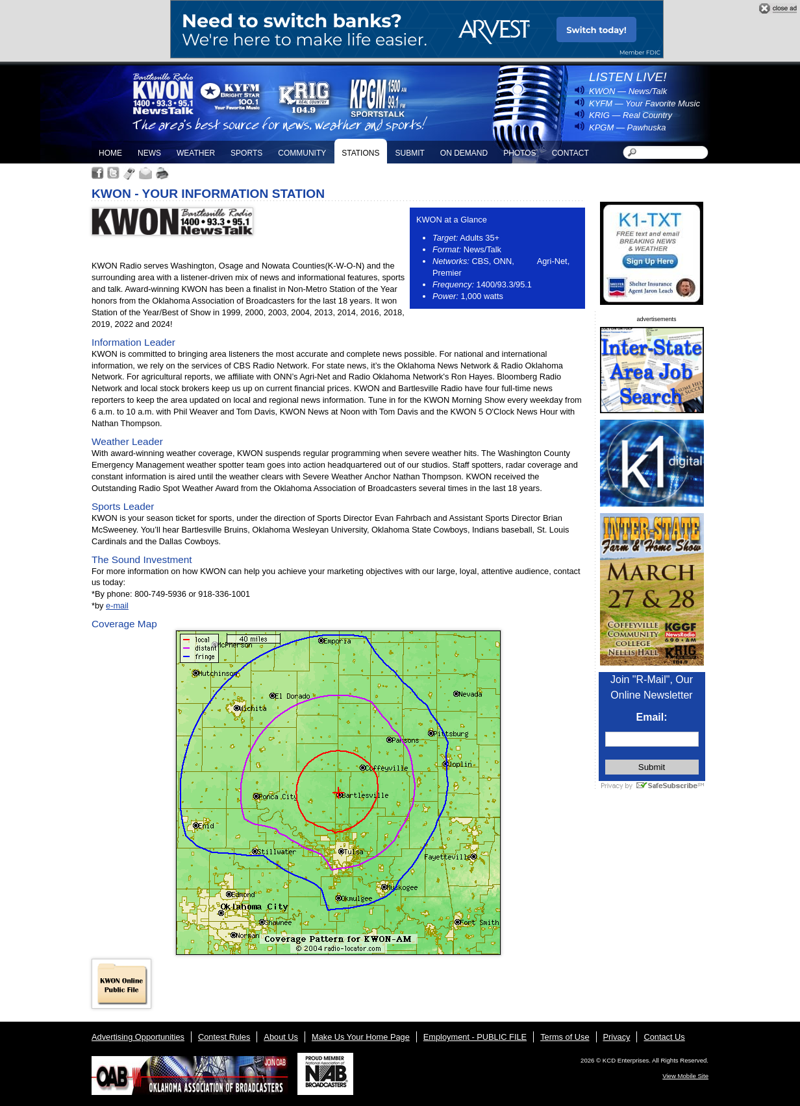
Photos (519, 153)
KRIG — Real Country (630, 115)
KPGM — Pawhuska (627, 127)
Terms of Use (564, 1037)
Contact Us (664, 1037)
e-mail (117, 605)
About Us (281, 1037)
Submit (409, 153)
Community (302, 153)
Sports (246, 153)
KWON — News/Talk (628, 91)
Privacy (617, 1037)
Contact (570, 153)
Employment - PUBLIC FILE (475, 1037)
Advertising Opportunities (138, 1037)
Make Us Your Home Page (361, 1037)
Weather (196, 153)
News (149, 153)
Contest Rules (224, 1037)
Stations (360, 153)
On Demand (464, 153)
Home (110, 153)
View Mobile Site (685, 1075)
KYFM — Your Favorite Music (644, 103)
